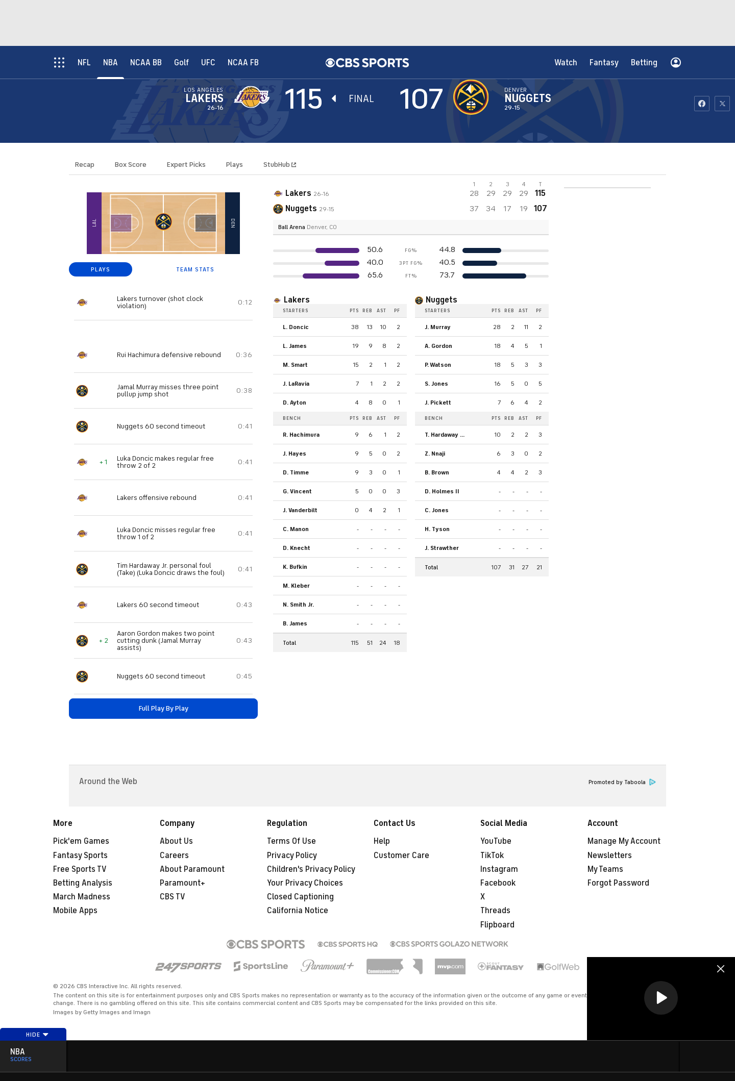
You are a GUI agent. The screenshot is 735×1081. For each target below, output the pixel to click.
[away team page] (254, 97)
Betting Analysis (82, 883)
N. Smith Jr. (298, 604)
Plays (234, 164)
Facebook (498, 883)
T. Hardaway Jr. (445, 435)
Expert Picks (186, 164)
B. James (295, 623)
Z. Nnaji (435, 453)
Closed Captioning (300, 897)
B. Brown (437, 472)
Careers (174, 855)
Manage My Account (623, 841)
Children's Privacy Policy (311, 869)
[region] (661, 998)
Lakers (204, 98)
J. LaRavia (296, 384)
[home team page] (473, 97)
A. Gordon (438, 346)
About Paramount (192, 869)
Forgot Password (618, 883)
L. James (295, 346)
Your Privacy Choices (305, 883)
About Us (176, 841)
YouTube (495, 841)
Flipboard (497, 925)
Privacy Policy (292, 855)
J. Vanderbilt (300, 510)
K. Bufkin (295, 567)
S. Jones (436, 384)
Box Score (130, 164)
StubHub (279, 164)
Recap (84, 164)
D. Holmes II (442, 491)
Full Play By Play (163, 708)
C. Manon (296, 529)
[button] (661, 998)
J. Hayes (294, 453)
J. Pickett (438, 402)
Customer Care (401, 855)
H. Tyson (437, 529)
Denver (515, 89)
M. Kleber (296, 586)
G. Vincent (297, 491)
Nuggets (527, 98)
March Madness (81, 897)
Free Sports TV (80, 869)
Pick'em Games (81, 841)
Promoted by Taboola (622, 782)
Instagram (499, 869)
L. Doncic (296, 327)
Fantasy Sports (80, 855)
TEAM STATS (195, 269)
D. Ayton (294, 402)
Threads (495, 911)
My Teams (605, 869)
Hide (37, 1034)
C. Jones (437, 510)
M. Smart (295, 365)
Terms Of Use (291, 841)
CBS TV (172, 897)
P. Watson (438, 365)
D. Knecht (296, 548)
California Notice (297, 911)
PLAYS (100, 269)
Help (382, 841)
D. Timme (296, 472)
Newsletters (609, 855)
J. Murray (438, 327)
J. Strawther (442, 548)
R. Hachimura (301, 435)
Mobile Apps (75, 911)
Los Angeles (203, 89)
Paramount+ (182, 883)
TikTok (492, 855)
